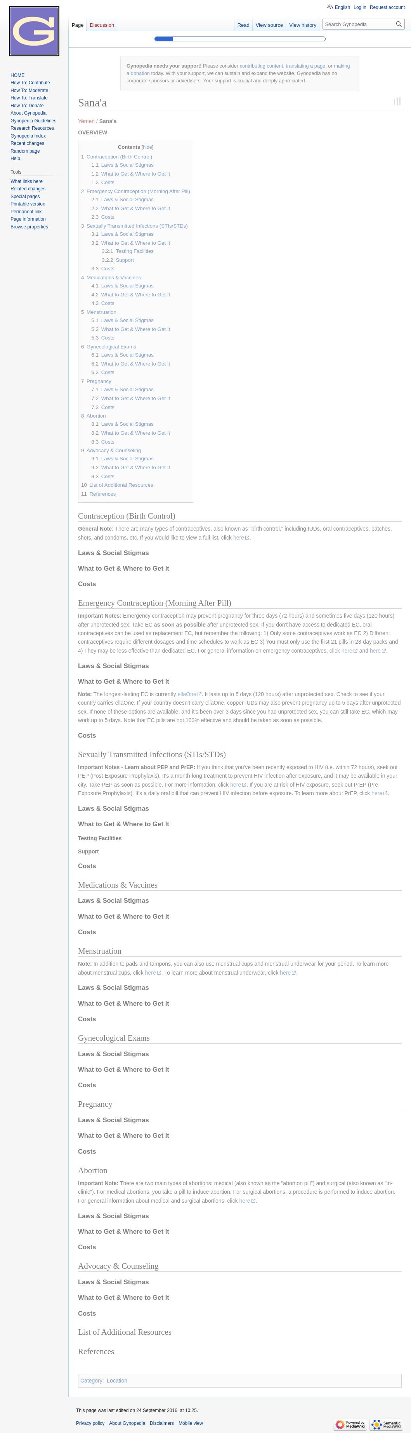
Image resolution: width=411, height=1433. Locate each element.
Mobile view (191, 1423)
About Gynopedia (127, 1423)
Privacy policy (90, 1423)
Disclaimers (162, 1423)
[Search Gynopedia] (364, 24)
